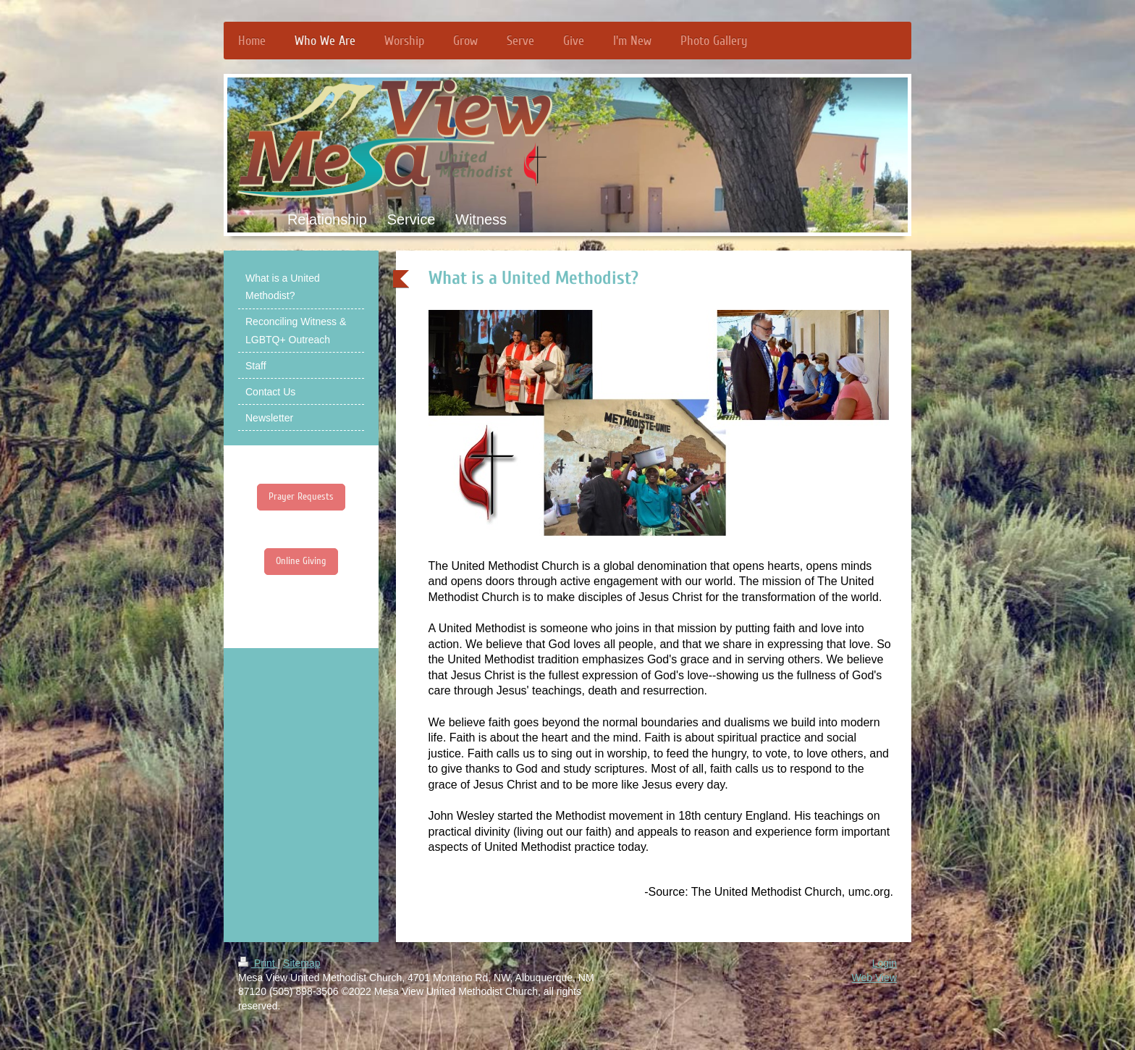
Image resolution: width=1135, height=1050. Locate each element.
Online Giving (301, 561)
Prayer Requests (301, 496)
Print (258, 963)
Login (884, 963)
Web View (874, 977)
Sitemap (301, 963)
